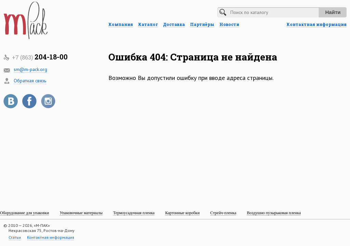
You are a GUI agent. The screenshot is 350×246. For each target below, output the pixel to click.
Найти (333, 12)
